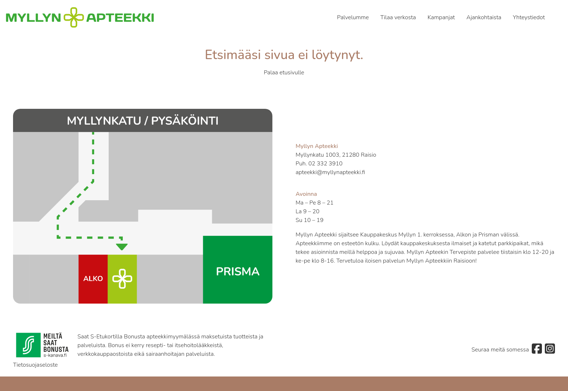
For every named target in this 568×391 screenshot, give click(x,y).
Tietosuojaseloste (35, 365)
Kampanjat (441, 17)
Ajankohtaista (484, 17)
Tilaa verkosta (398, 17)
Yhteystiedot (529, 17)
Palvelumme (353, 17)
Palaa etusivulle (284, 73)
